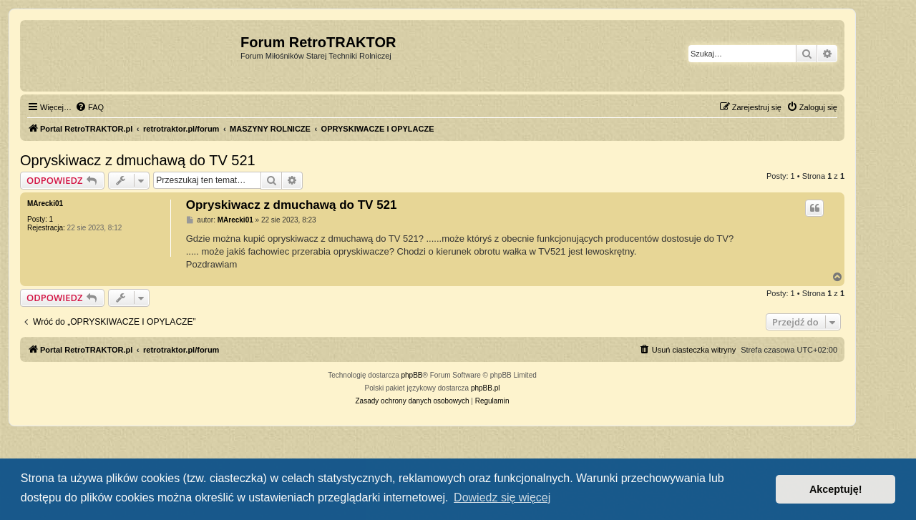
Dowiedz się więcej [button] (502, 497)
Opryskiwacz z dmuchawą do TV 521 (137, 160)
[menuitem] (89, 107)
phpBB (412, 375)
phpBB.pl (485, 388)
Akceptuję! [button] (835, 489)
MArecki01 (45, 203)
